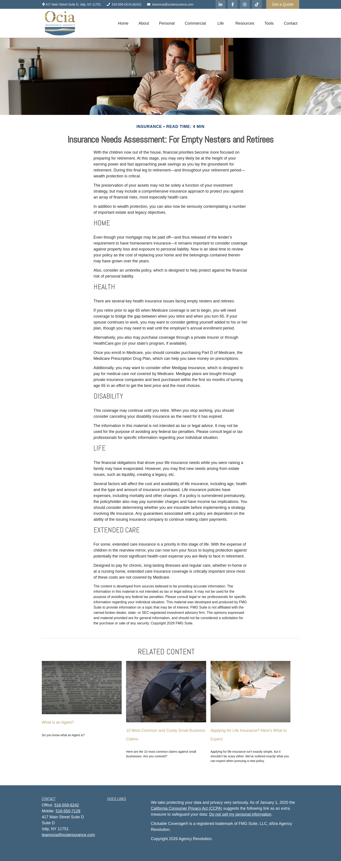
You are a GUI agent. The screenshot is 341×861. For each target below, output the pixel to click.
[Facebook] (233, 4)
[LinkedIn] (221, 4)
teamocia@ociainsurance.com (170, 4)
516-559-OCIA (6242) (123, 4)
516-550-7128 (68, 811)
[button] (123, 23)
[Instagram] (245, 4)
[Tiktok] (257, 4)
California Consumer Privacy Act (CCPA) (186, 808)
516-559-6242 (66, 805)
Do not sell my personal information (240, 814)
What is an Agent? (58, 722)
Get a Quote (282, 4)
